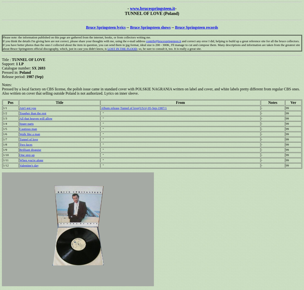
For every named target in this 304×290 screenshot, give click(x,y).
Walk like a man (29, 134)
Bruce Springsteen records (196, 27)
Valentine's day (29, 165)
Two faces (25, 144)
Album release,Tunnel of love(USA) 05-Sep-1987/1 (134, 108)
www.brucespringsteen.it (152, 8)
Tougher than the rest (32, 113)
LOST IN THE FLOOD (122, 49)
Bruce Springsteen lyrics (106, 27)
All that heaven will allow (35, 118)
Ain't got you (27, 108)
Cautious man (28, 129)
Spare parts (26, 123)
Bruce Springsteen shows (150, 27)
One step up (27, 155)
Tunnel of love (28, 139)
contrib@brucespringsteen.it (163, 41)
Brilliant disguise (30, 150)
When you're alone (31, 160)
